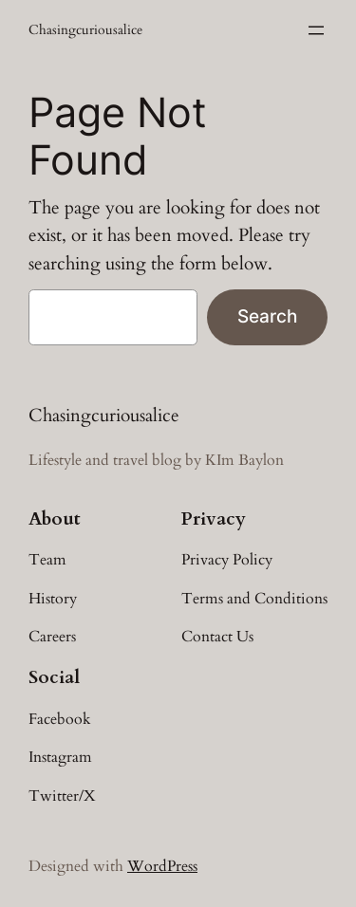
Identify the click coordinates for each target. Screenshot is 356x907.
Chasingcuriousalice (85, 30)
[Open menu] (316, 30)
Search (267, 316)
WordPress (162, 866)
